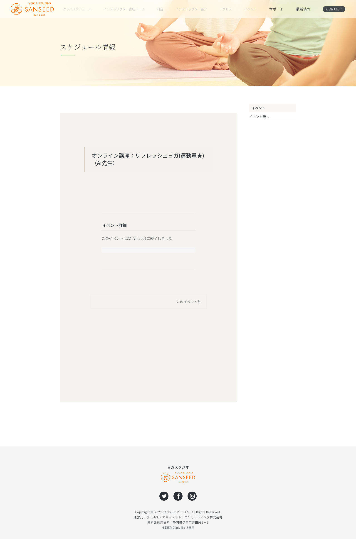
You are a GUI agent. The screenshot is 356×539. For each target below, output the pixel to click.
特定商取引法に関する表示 (178, 527)
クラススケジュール (79, 9)
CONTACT (333, 9)
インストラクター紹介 (196, 9)
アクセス (231, 9)
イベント (255, 9)
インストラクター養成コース (128, 9)
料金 (165, 9)
